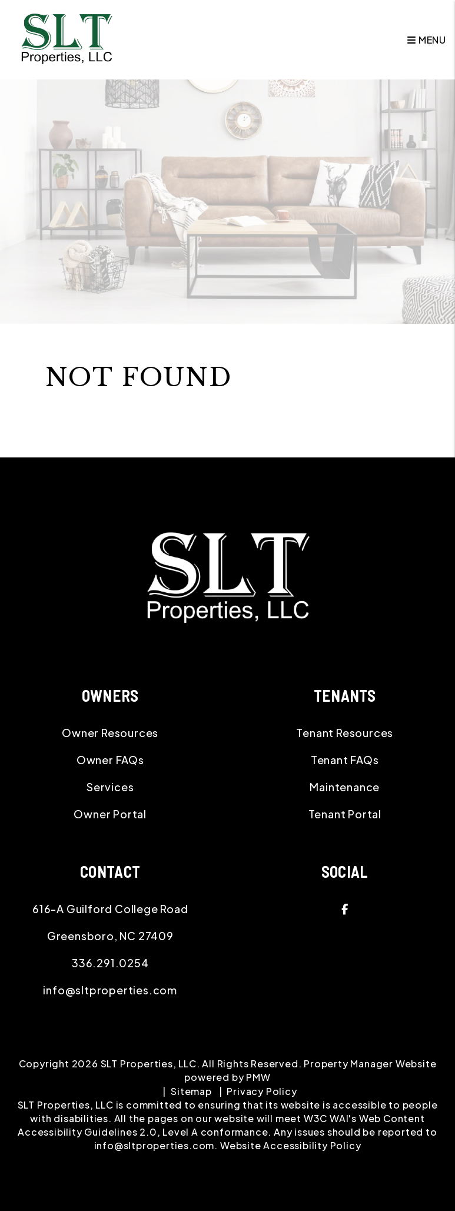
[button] (345, 909)
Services (110, 787)
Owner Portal (110, 814)
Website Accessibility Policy (290, 1145)
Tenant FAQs (345, 760)
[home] (66, 38)
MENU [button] (426, 40)
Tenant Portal (344, 814)
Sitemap (191, 1091)
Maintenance (345, 787)
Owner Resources (110, 732)
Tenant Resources (344, 732)
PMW (258, 1077)
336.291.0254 (110, 963)
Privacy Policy (262, 1091)
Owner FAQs (110, 760)
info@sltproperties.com (110, 990)
